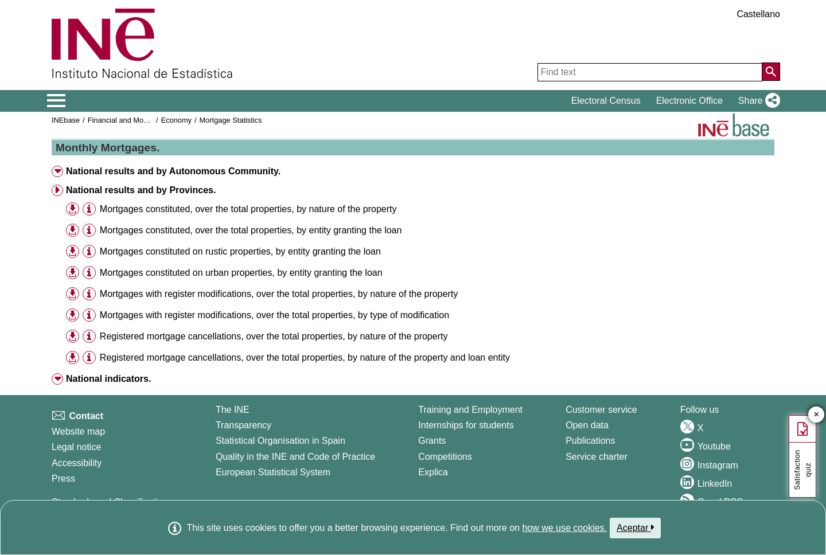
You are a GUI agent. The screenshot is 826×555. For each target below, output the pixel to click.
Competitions (445, 457)
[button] (757, 101)
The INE (233, 410)
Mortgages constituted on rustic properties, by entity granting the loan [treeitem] (240, 251)
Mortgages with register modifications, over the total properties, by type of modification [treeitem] (274, 315)
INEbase (66, 120)
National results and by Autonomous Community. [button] (173, 171)
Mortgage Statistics (231, 120)
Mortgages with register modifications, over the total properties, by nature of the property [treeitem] (279, 294)
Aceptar (635, 527)
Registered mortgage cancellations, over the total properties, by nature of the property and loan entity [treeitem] (305, 357)
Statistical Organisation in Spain (280, 440)
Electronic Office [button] (689, 100)
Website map (78, 431)
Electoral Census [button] (606, 100)
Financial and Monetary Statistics (142, 120)
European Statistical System (273, 472)
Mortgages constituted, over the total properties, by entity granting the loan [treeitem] (251, 230)
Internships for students (465, 425)
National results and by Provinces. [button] (141, 190)
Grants (432, 440)
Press (63, 478)
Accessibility (77, 463)
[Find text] (649, 72)
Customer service (601, 410)
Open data (587, 425)
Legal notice (76, 447)
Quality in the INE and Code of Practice (295, 457)
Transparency (243, 425)
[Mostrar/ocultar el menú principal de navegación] (56, 101)
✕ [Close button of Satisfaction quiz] (816, 415)
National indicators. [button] (108, 379)
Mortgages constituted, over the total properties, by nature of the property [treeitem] (248, 209)
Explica (433, 472)
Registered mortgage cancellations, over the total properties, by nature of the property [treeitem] (274, 336)
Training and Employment (470, 410)
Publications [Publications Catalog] (590, 440)
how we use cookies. (564, 528)
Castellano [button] (758, 14)
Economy (176, 120)
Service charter (597, 457)
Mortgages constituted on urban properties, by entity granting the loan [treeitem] (241, 273)
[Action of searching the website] (771, 71)
